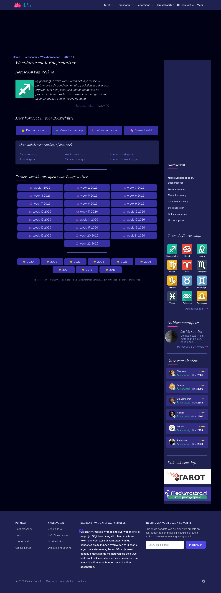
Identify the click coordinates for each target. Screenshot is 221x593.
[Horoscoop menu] (125, 5)
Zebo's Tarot (55, 529)
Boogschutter (85, 105)
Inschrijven (195, 544)
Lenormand (22, 541)
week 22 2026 (87, 243)
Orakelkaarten (165, 5)
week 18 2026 (134, 227)
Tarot (18, 535)
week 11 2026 (87, 211)
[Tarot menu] (109, 5)
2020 (28, 261)
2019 (87, 269)
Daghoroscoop (33, 130)
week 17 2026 (87, 227)
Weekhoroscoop (50, 57)
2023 (75, 261)
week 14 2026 (87, 219)
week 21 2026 (134, 235)
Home (16, 57)
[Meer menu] (202, 5)
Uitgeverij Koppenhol (60, 547)
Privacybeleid (66, 581)
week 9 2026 (134, 203)
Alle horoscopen (196, 308)
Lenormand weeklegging (124, 159)
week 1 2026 (40, 187)
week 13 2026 (40, 219)
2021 (67, 57)
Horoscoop (30, 57)
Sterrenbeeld (141, 130)
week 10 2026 (40, 211)
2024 (98, 261)
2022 (51, 261)
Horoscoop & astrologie (192, 346)
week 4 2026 (40, 195)
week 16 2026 (40, 227)
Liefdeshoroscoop (105, 130)
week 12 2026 (134, 211)
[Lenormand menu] (145, 5)
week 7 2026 (40, 203)
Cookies (81, 581)
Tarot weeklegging (75, 159)
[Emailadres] (165, 545)
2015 (111, 269)
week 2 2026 (87, 187)
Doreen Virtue (185, 5)
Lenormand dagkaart (122, 154)
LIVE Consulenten (58, 535)
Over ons (51, 581)
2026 (145, 261)
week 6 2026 (134, 195)
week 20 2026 (87, 235)
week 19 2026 (40, 235)
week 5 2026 (87, 195)
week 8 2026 (87, 203)
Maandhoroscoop (69, 130)
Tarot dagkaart (28, 159)
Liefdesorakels (56, 541)
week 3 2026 (134, 187)
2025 (122, 261)
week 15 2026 (134, 219)
